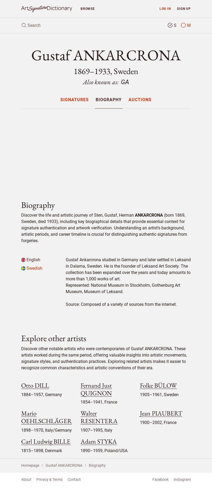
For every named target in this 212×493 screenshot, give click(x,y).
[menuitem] (74, 99)
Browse (88, 9)
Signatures (74, 100)
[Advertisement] (106, 150)
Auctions (140, 100)
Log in (165, 9)
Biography (109, 100)
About (26, 479)
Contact (74, 479)
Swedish (31, 268)
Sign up (184, 9)
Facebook (160, 479)
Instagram (182, 479)
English (30, 259)
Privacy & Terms (49, 479)
